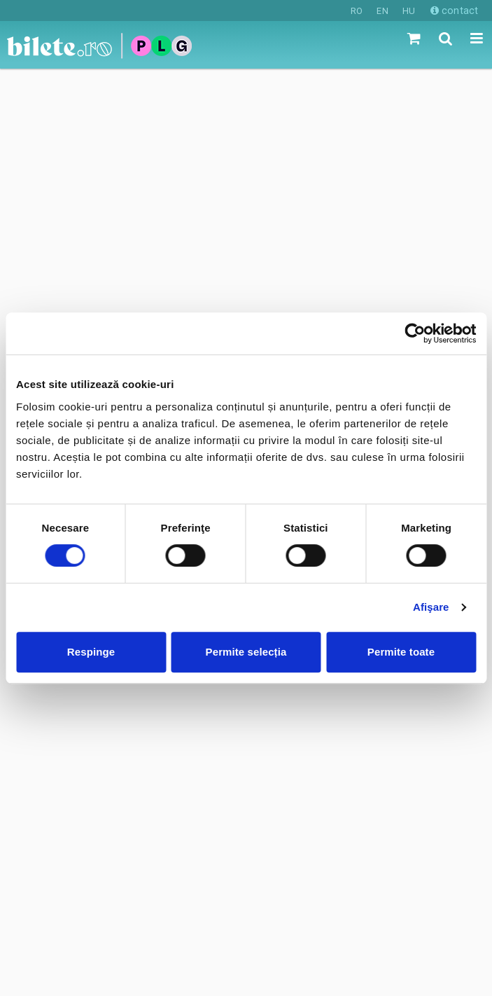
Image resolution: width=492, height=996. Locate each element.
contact (454, 10)
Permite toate (401, 652)
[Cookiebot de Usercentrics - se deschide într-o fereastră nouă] (414, 333)
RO (357, 11)
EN (382, 11)
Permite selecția (246, 652)
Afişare (431, 607)
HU (408, 11)
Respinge (91, 652)
